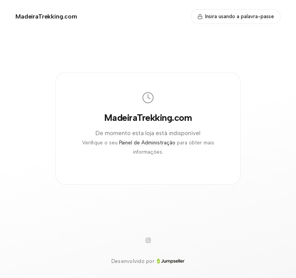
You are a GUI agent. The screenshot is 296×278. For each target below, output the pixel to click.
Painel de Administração (147, 143)
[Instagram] (148, 240)
